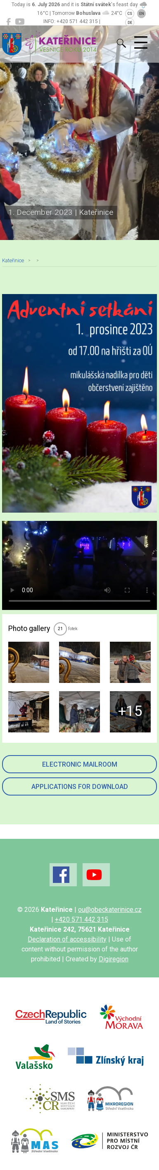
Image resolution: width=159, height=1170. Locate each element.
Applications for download (79, 787)
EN (141, 14)
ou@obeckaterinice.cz (110, 909)
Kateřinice (13, 260)
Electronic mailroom (79, 764)
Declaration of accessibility (67, 939)
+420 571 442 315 (81, 919)
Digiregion (113, 959)
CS (129, 14)
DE (130, 23)
